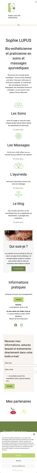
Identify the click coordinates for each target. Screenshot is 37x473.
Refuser (18, 461)
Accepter (18, 455)
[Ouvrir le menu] (36, 2)
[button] (34, 434)
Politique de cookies (17, 470)
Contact (18, 300)
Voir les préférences (18, 466)
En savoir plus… (18, 129)
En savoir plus (18, 269)
